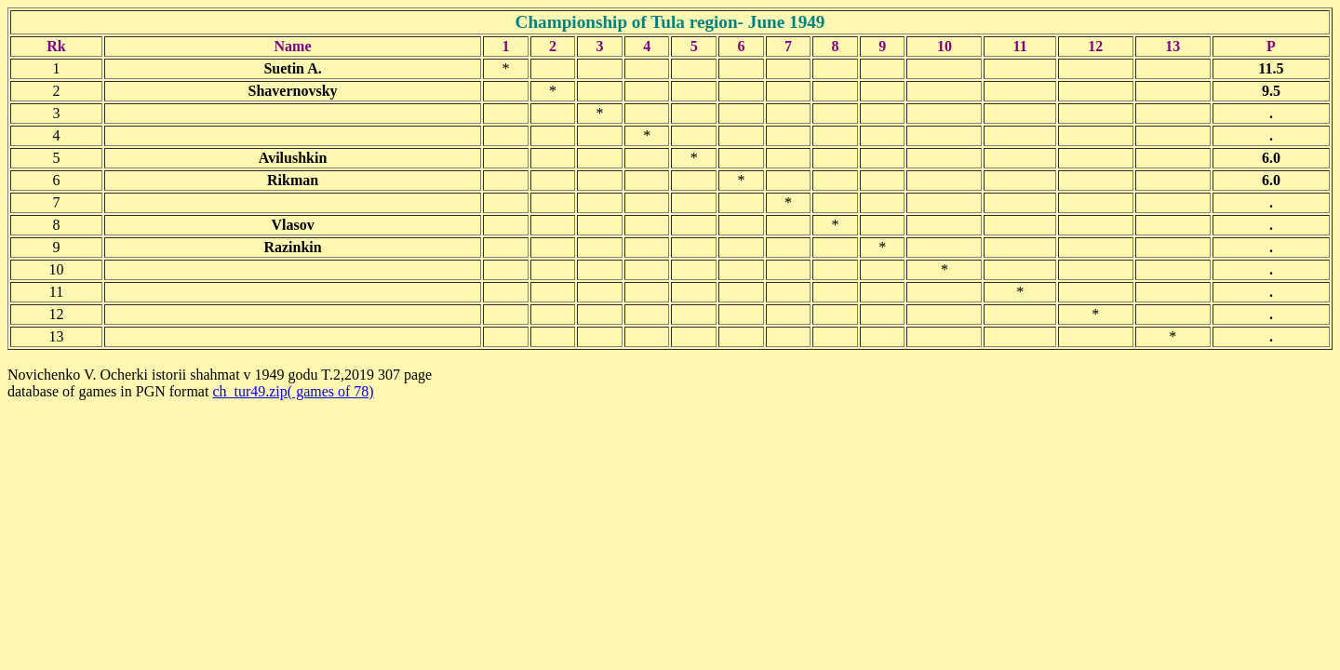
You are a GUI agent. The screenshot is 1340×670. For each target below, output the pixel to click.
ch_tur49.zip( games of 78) (292, 391)
